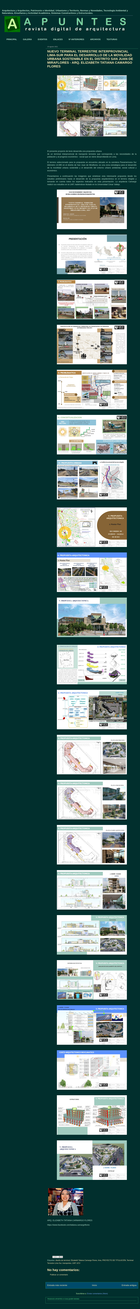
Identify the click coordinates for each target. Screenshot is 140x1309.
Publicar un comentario (59, 1275)
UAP (74, 1263)
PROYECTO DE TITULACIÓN (114, 1260)
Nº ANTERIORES (76, 39)
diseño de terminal (63, 1260)
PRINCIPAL (11, 39)
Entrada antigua (129, 1285)
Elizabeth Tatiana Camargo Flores (84, 1260)
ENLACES (58, 39)
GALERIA (27, 39)
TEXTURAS (112, 39)
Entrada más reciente (57, 1285)
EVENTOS (42, 39)
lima (99, 1260)
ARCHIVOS (95, 39)
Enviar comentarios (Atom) (97, 1294)
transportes (67, 1263)
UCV (78, 1263)
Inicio (94, 1285)
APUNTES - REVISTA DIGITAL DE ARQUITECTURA (27, 7)
